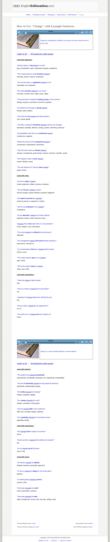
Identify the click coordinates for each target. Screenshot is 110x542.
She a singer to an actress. (31, 431)
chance (34, 523)
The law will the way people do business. (37, 383)
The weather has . (31, 375)
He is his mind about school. (33, 417)
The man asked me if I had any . (33, 167)
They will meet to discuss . (32, 150)
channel (90, 523)
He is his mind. (28, 400)
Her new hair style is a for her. (34, 82)
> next (91, 32)
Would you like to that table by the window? (35, 440)
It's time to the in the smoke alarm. (34, 471)
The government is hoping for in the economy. (38, 99)
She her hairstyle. (29, 392)
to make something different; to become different (61, 351)
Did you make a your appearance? (32, 306)
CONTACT (54, 540)
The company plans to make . (33, 74)
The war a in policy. (29, 190)
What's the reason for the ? (33, 142)
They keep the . (27, 496)
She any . (29, 198)
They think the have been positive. (33, 116)
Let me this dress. (28, 448)
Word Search (72, 15)
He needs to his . (28, 462)
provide (37, 527)
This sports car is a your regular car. (34, 314)
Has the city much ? (30, 207)
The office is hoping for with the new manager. (39, 125)
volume (82, 32)
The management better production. (36, 241)
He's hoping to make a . (30, 159)
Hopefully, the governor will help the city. (34, 297)
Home (28, 15)
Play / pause (19, 32)
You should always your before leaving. (35, 249)
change (42, 40)
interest (90, 527)
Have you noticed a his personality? (33, 289)
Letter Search (61, 15)
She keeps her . (27, 488)
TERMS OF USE (43, 540)
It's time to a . (26, 181)
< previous (86, 32)
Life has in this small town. (31, 409)
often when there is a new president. (35, 224)
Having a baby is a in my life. (31, 65)
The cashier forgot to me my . (31, 258)
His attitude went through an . (32, 108)
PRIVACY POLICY (66, 540)
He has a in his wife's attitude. (33, 215)
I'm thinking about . (29, 479)
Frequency (51, 15)
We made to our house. (31, 91)
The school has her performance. (34, 232)
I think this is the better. (29, 280)
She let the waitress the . (30, 266)
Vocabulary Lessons (38, 15)
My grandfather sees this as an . (35, 133)
